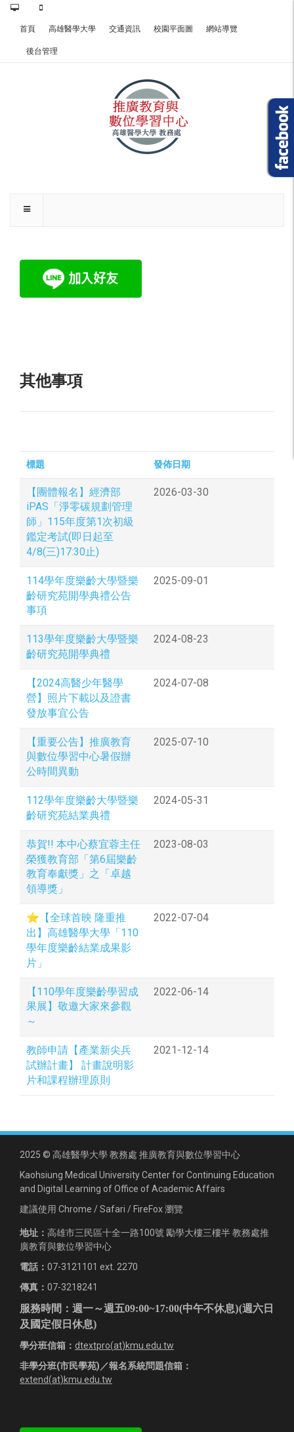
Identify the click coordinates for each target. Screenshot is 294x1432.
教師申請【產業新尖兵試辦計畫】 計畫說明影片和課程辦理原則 (80, 1065)
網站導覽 (222, 28)
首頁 (27, 28)
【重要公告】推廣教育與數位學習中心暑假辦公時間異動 (78, 757)
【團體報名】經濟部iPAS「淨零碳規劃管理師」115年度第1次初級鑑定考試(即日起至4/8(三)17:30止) (80, 522)
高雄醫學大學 (72, 28)
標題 (35, 464)
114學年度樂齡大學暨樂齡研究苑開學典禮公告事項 (82, 595)
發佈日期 (172, 464)
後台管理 (42, 51)
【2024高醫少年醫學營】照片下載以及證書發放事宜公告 (78, 698)
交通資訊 (124, 28)
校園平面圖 (173, 28)
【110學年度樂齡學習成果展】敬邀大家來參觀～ (82, 1006)
